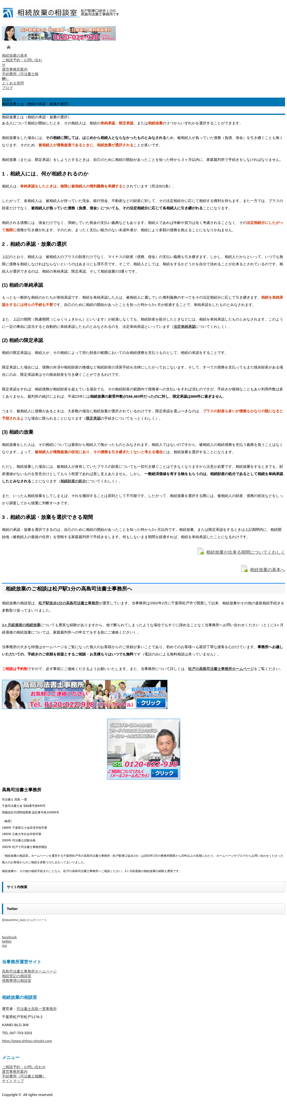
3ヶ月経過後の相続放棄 (21, 625)
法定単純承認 (184, 326)
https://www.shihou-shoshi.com (27, 1041)
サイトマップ (13, 1081)
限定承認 (93, 418)
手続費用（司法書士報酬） (24, 1076)
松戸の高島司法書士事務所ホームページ (221, 669)
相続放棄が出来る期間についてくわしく (245, 552)
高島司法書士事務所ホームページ (29, 971)
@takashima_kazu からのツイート (24, 920)
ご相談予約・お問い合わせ (24, 1067)
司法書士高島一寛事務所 (37, 1009)
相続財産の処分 (73, 481)
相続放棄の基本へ (267, 569)
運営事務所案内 (15, 1071)
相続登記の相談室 (16, 976)
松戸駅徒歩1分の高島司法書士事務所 (68, 603)
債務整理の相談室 (16, 980)
